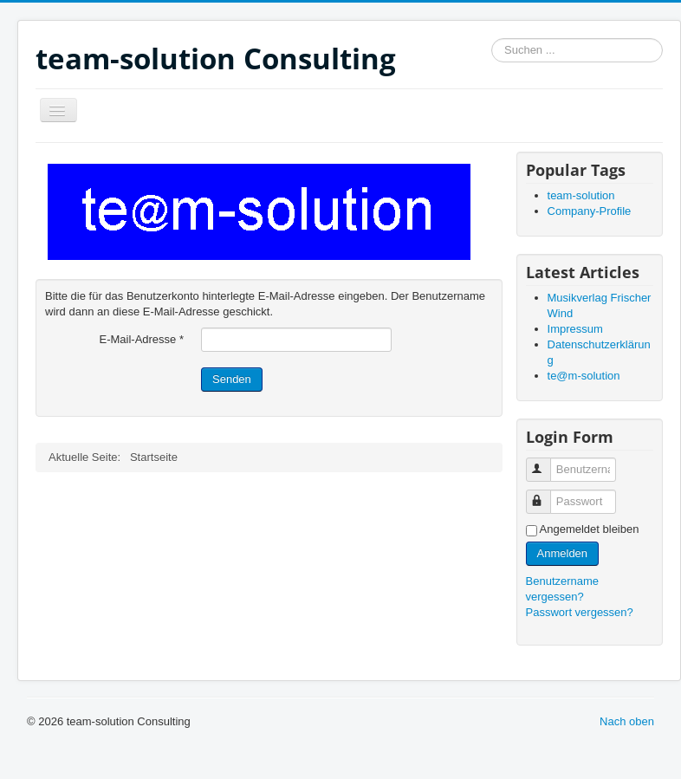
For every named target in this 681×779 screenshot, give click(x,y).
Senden (231, 379)
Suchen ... (491, 38)
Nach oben (627, 721)
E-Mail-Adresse (141, 339)
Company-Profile (590, 210)
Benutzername (546, 462)
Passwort (546, 494)
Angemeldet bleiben (589, 529)
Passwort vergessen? (579, 612)
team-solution (581, 195)
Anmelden (562, 553)
